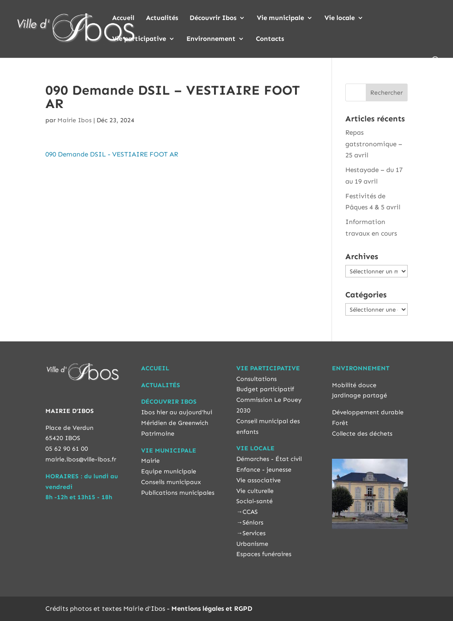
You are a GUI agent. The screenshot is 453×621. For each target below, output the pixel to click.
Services (254, 533)
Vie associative (258, 480)
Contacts (270, 39)
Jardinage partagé (359, 395)
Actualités (162, 18)
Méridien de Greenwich (174, 423)
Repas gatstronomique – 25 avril (373, 143)
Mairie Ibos (74, 120)
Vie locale (339, 18)
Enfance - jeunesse (263, 469)
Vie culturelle (255, 491)
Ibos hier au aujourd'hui (176, 412)
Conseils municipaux (171, 482)
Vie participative (139, 39)
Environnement (210, 39)
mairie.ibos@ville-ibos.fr (80, 459)
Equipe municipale (168, 471)
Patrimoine (157, 433)
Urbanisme (252, 544)
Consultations (256, 379)
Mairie (150, 461)
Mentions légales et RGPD (211, 609)
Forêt (340, 423)
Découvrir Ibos (213, 18)
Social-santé (254, 501)
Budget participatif (265, 389)
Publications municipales (177, 493)
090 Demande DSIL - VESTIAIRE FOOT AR (111, 154)
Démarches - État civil (269, 459)
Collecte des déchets (362, 433)
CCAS (250, 512)
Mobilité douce (354, 385)
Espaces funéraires (263, 554)
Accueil (123, 18)
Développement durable (368, 412)
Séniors (253, 522)
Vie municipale (280, 18)
